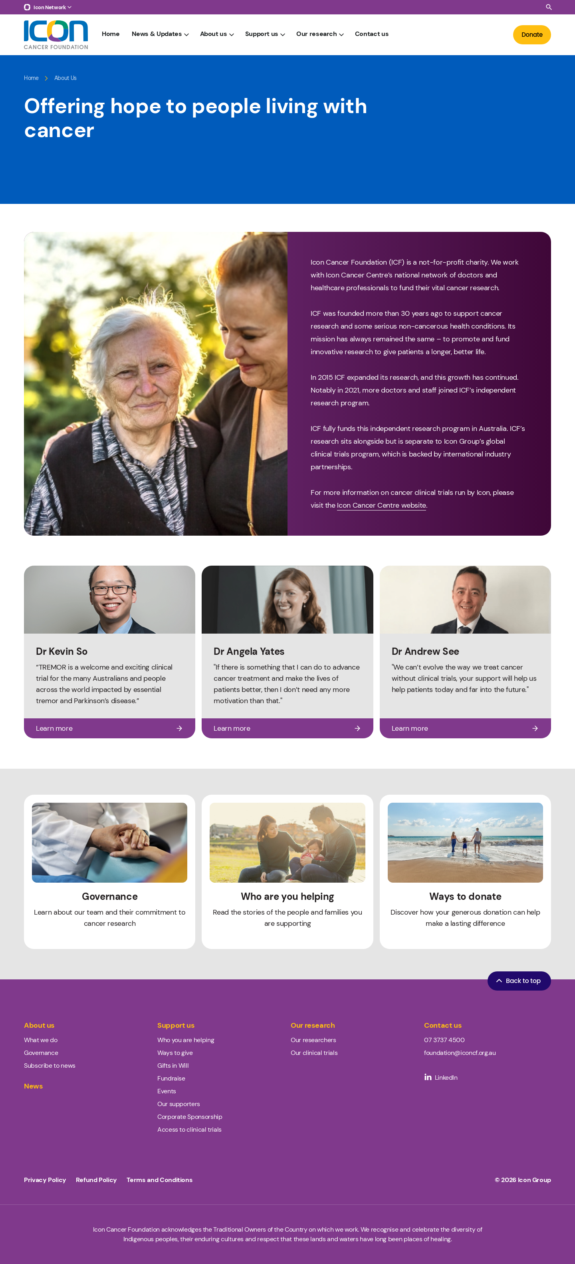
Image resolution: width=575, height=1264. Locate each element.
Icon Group (534, 1180)
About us (218, 34)
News (33, 1086)
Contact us (372, 34)
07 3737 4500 (444, 1040)
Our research (320, 34)
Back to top (517, 980)
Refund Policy (96, 1180)
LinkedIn (441, 1077)
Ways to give (175, 1053)
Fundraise (171, 1078)
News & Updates (161, 34)
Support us (266, 34)
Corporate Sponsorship (189, 1116)
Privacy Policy (45, 1180)
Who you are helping (185, 1040)
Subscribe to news (49, 1065)
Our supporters (178, 1104)
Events (166, 1091)
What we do (40, 1040)
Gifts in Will (172, 1065)
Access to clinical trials (189, 1129)
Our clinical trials (314, 1053)
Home (111, 34)
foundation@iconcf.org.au (460, 1053)
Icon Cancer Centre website (381, 505)
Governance (41, 1053)
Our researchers (313, 1040)
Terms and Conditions (160, 1180)
